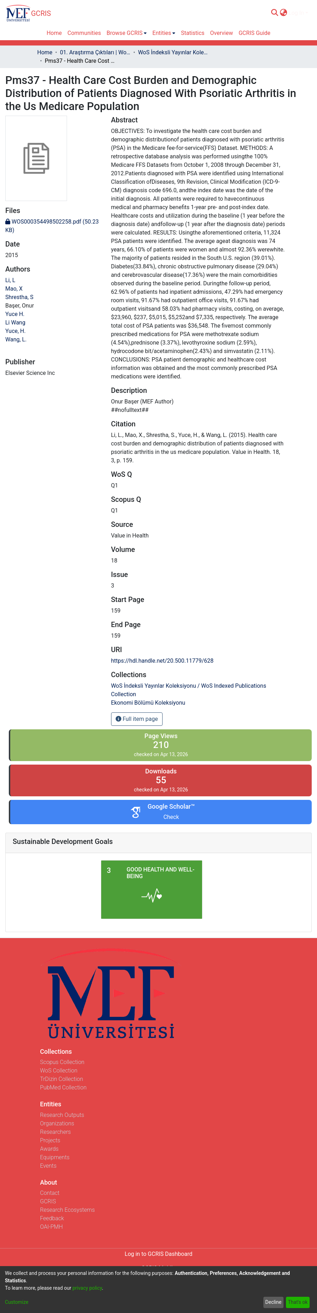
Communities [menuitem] (84, 33)
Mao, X (14, 288)
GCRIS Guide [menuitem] (254, 33)
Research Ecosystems (67, 1209)
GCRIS (48, 1201)
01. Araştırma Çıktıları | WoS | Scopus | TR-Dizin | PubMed (95, 52)
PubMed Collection (63, 1087)
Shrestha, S (19, 297)
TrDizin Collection (61, 1079)
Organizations (57, 1123)
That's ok (297, 1302)
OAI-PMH (51, 1226)
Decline (273, 1302)
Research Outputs (62, 1115)
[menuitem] (283, 13)
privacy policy (87, 1288)
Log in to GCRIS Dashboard (159, 1254)
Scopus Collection (62, 1062)
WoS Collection (59, 1070)
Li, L (10, 280)
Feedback (52, 1218)
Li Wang (15, 322)
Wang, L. (15, 339)
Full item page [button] (137, 719)
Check (171, 817)
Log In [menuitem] (296, 13)
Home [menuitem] (54, 33)
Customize (16, 1302)
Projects (50, 1140)
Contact (50, 1193)
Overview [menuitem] (221, 33)
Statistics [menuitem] (193, 33)
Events (48, 1165)
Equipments (55, 1157)
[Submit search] (274, 13)
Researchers (55, 1132)
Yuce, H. (15, 331)
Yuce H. (15, 314)
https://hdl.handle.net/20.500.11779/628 (162, 660)
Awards (49, 1148)
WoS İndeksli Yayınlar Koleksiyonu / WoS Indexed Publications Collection (173, 52)
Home (45, 52)
